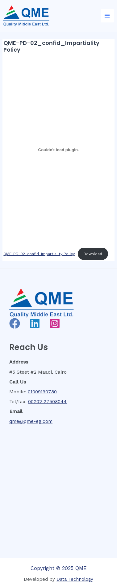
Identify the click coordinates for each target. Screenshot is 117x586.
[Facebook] (14, 323)
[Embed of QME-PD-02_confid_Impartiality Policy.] (58, 150)
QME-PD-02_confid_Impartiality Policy (39, 253)
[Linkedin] (34, 323)
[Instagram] (54, 323)
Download (92, 253)
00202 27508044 (47, 401)
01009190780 (42, 392)
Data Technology (74, 579)
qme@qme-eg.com (30, 421)
